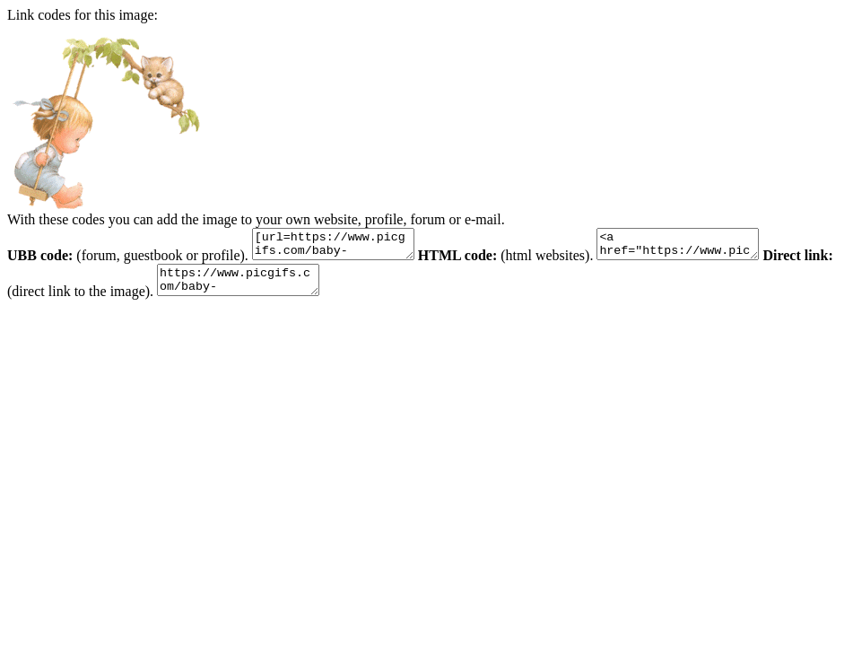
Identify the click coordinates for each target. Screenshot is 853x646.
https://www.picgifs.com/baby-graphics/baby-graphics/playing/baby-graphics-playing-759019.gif (279, 288)
